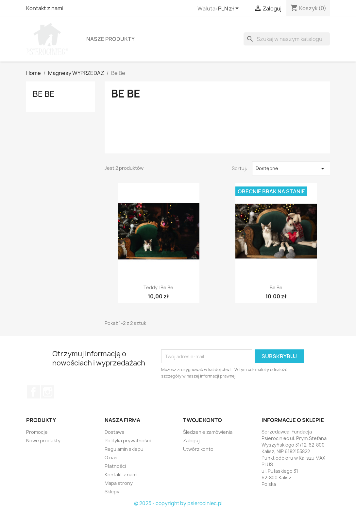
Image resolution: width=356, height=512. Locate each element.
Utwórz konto (198, 449)
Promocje (37, 432)
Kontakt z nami (44, 8)
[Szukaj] (287, 38)
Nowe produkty (43, 440)
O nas (111, 457)
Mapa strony (119, 483)
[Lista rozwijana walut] (229, 9)
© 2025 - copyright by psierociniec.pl (178, 503)
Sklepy (112, 491)
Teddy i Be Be (158, 287)
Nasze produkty (110, 39)
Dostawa (114, 432)
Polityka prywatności (128, 440)
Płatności (115, 466)
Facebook (33, 391)
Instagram (47, 391)
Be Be (44, 93)
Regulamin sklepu (124, 449)
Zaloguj (191, 440)
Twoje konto (202, 420)
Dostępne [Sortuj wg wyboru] (291, 168)
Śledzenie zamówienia (207, 432)
